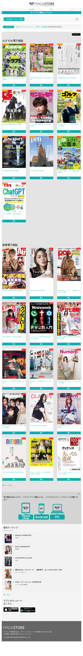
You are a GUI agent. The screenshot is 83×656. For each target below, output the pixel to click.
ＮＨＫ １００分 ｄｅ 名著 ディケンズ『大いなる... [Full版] (69, 473)
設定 (51, 9)
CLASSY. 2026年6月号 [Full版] (38, 425)
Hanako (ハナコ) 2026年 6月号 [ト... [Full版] (41, 382)
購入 (14, 85)
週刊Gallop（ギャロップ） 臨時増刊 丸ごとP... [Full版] (69, 291)
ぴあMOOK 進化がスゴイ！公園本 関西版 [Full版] (68, 171)
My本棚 (31, 9)
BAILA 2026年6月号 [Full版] (37, 290)
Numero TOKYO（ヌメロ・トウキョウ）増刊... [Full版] (69, 382)
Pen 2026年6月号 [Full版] (36, 170)
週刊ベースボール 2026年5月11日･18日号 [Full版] (14, 78)
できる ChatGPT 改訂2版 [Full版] (12, 213)
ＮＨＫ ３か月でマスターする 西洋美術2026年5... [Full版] (40, 473)
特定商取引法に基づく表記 (43, 632)
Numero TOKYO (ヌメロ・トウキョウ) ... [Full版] (68, 426)
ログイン (11, 9)
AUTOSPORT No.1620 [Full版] (11, 170)
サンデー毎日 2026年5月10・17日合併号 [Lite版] (41, 125)
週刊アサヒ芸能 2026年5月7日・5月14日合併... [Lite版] (69, 337)
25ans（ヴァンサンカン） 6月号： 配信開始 (32, 27)
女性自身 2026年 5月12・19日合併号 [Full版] (41, 78)
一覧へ (6, 595)
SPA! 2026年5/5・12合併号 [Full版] (12, 336)
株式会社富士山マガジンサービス (20, 634)
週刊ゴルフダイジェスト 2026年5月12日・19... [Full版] (69, 125)
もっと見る (7, 485)
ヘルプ (71, 9)
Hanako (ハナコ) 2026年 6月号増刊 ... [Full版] (14, 382)
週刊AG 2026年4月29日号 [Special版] (12, 290)
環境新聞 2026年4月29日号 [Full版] (67, 78)
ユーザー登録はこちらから (41, 12)
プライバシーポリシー (27, 632)
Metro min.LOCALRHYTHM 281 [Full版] (13, 472)
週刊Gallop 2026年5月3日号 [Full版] (12, 124)
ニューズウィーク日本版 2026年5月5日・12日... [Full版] (41, 337)
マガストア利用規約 (9, 632)
